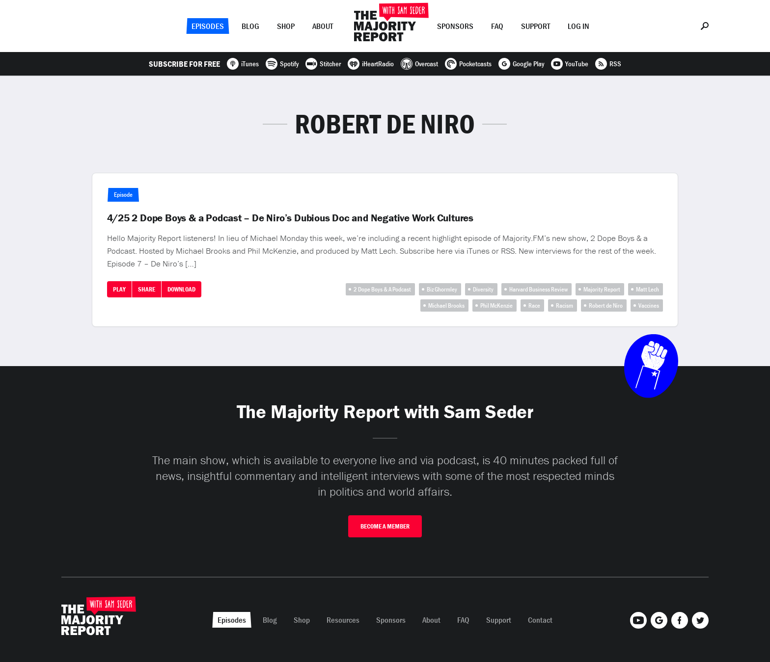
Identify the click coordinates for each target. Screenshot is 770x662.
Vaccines (648, 305)
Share (146, 289)
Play (119, 289)
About (322, 26)
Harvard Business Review (538, 289)
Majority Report (601, 289)
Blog (250, 26)
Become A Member (385, 526)
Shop (286, 26)
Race (534, 305)
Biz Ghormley (442, 289)
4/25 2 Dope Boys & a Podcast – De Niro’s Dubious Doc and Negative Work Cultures (290, 218)
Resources (343, 619)
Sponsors (455, 26)
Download (181, 289)
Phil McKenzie (496, 305)
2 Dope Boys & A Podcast (382, 289)
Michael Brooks (446, 305)
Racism (564, 305)
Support (535, 26)
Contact (540, 619)
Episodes (208, 26)
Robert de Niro (606, 305)
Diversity (483, 289)
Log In (578, 26)
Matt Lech (647, 289)
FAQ (497, 26)
